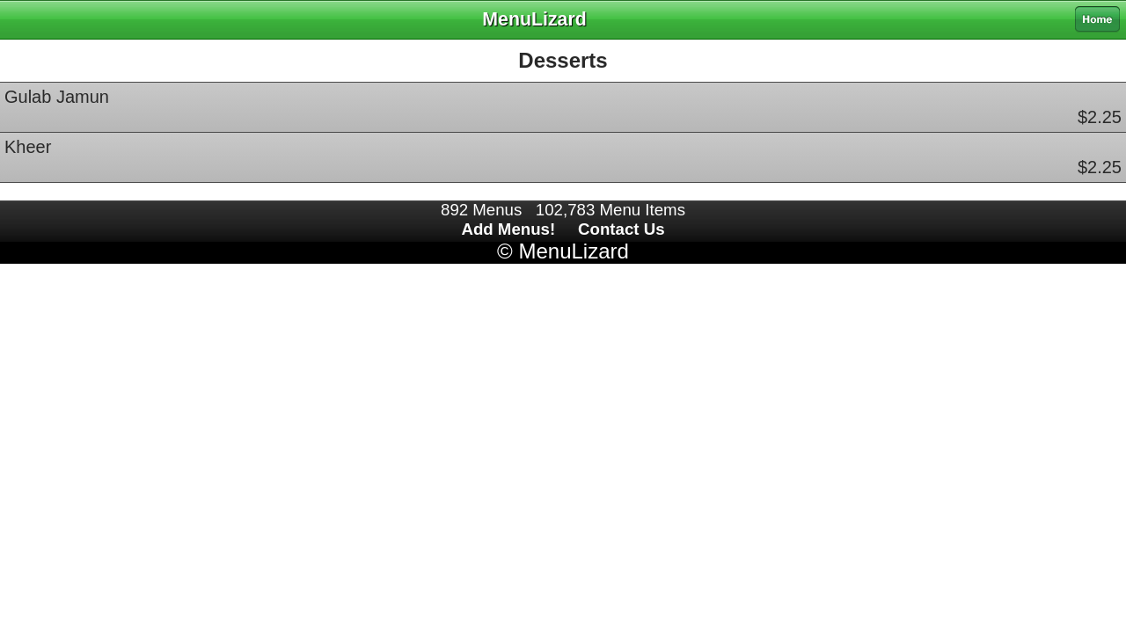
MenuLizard (573, 251)
